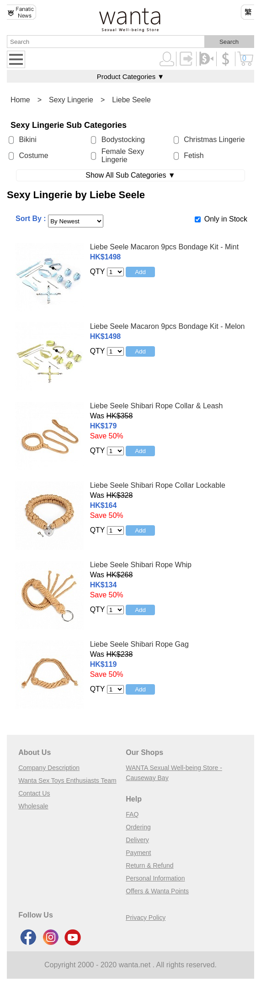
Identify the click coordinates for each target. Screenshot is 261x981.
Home (20, 100)
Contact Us (34, 793)
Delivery (137, 840)
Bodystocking (123, 139)
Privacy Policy (145, 917)
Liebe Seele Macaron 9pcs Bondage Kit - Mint (164, 247)
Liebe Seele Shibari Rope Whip (141, 565)
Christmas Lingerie (214, 139)
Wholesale (33, 806)
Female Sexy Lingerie (122, 156)
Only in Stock (225, 219)
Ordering (138, 827)
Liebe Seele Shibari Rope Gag (139, 644)
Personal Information (155, 878)
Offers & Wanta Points (157, 891)
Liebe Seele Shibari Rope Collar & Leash (156, 406)
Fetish (194, 155)
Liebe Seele (131, 100)
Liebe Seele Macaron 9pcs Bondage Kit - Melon (167, 326)
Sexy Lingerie (71, 100)
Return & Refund (149, 865)
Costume (33, 155)
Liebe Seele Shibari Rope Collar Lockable (157, 485)
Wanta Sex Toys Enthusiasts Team (67, 780)
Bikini (28, 139)
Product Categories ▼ (130, 76)
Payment (138, 852)
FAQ (132, 814)
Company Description (49, 767)
